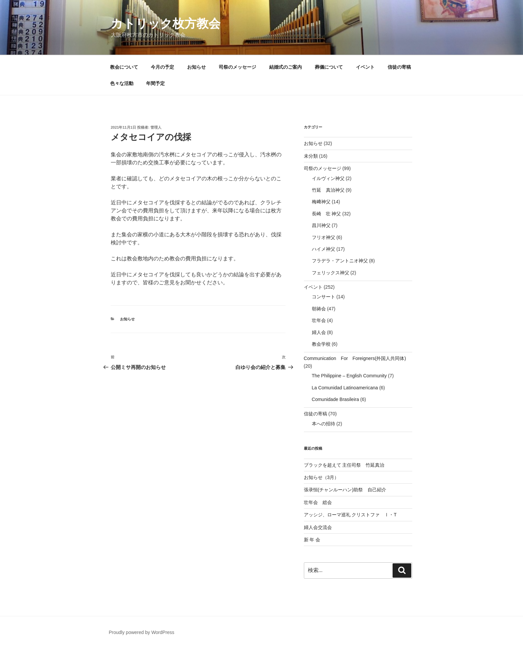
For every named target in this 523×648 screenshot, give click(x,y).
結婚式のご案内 (285, 67)
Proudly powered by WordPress (141, 632)
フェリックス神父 (330, 272)
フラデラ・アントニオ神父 (340, 260)
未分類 (311, 156)
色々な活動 (121, 83)
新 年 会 (312, 539)
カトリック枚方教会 (165, 23)
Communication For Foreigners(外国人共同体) (355, 358)
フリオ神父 (323, 237)
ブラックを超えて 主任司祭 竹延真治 (344, 465)
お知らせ (196, 67)
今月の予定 (162, 67)
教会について (124, 67)
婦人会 (319, 332)
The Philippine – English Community (349, 375)
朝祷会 (319, 308)
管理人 (155, 127)
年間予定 (155, 83)
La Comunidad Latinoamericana (345, 387)
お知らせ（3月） (321, 477)
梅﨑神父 (321, 201)
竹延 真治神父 (328, 190)
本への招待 (323, 423)
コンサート (323, 296)
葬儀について (329, 67)
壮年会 (319, 320)
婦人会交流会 (318, 527)
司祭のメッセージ (237, 67)
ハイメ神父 (323, 249)
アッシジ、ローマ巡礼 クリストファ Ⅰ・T (350, 514)
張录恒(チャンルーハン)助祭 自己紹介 (345, 489)
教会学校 (321, 344)
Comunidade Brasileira (335, 399)
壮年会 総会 (318, 502)
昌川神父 (321, 225)
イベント (365, 67)
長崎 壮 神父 (326, 213)
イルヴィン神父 (328, 178)
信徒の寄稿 (399, 67)
